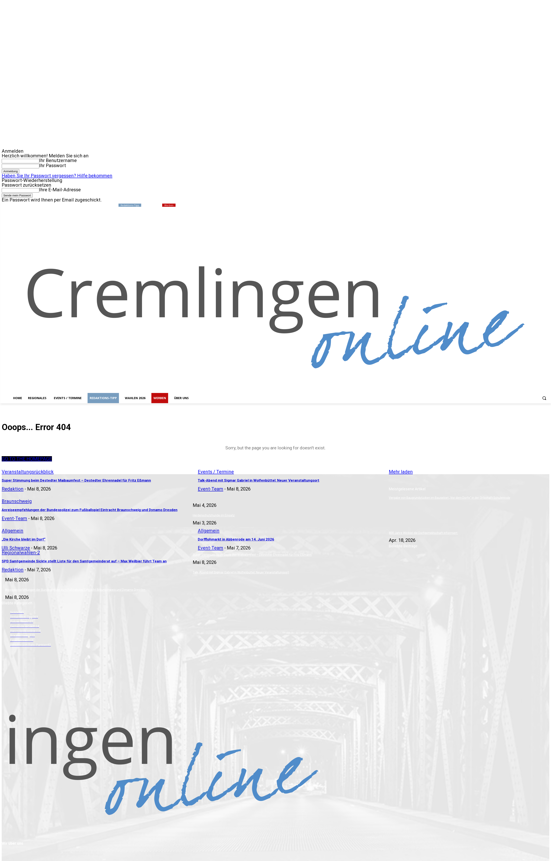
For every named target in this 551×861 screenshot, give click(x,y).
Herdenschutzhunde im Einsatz (214, 515)
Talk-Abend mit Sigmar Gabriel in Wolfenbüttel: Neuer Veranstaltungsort (241, 572)
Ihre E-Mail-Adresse (60, 189)
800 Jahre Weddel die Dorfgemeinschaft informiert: (423, 533)
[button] (544, 398)
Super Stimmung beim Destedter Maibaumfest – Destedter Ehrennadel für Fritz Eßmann (252, 554)
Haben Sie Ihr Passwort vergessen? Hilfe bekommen (57, 175)
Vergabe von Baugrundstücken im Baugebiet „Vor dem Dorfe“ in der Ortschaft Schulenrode (449, 497)
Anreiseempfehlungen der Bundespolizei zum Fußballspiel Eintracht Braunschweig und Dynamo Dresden (75, 589)
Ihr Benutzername (58, 160)
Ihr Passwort (52, 165)
